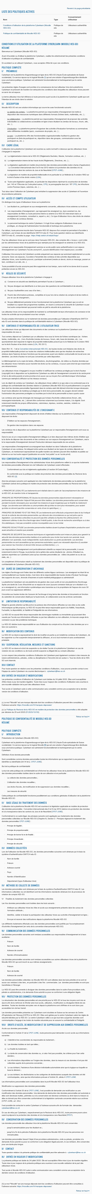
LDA (38, 177)
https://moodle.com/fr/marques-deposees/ (34, 705)
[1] (45, 77)
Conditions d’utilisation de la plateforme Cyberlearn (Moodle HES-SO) (40, 44)
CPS (45, 184)
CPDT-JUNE (57, 170)
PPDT (69, 1115)
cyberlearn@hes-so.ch (56, 671)
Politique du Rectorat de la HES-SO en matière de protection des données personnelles (41, 709)
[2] (16, 476)
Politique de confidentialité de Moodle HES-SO (21, 33)
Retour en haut (82, 716)
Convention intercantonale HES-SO (34, 349)
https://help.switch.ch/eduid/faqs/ (45, 235)
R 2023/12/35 (32, 712)
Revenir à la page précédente (78, 8)
